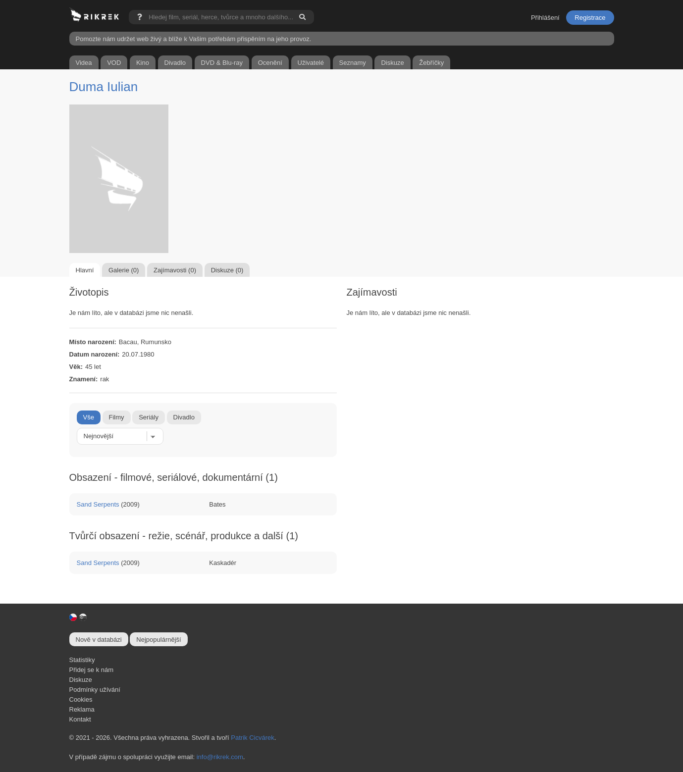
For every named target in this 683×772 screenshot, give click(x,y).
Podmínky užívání (94, 689)
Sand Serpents (98, 504)
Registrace (590, 17)
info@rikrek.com (220, 757)
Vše (88, 417)
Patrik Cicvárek (252, 737)
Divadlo (184, 417)
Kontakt (80, 719)
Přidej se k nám (91, 669)
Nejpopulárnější (158, 639)
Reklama (82, 709)
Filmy (116, 417)
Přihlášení (545, 17)
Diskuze (80, 679)
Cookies (81, 699)
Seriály (148, 417)
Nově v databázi (99, 639)
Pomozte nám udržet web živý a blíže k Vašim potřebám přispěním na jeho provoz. (194, 39)
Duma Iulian (103, 86)
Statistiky (82, 660)
